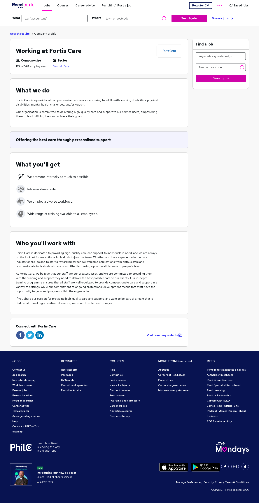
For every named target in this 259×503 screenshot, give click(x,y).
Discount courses (120, 390)
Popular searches (23, 400)
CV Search (67, 380)
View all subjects (120, 385)
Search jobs (189, 18)
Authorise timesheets (220, 374)
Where (96, 18)
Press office (165, 380)
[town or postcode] (135, 18)
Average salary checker (26, 416)
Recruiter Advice (71, 390)
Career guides (118, 405)
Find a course (118, 380)
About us (163, 369)
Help (15, 421)
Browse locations (22, 395)
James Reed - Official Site (223, 405)
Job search (19, 374)
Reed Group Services (219, 380)
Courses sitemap (120, 416)
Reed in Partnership (219, 395)
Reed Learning (216, 390)
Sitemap (17, 431)
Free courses (117, 395)
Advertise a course (121, 411)
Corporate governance (172, 385)
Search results (20, 34)
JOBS (16, 361)
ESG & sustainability (219, 421)
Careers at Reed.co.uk (171, 374)
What (16, 18)
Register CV (200, 5)
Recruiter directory (24, 380)
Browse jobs (222, 18)
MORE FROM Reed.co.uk (175, 361)
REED (211, 361)
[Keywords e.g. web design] (221, 56)
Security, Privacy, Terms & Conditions (226, 482)
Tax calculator (20, 411)
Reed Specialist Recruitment (224, 385)
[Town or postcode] (221, 67)
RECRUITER (69, 361)
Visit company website (164, 335)
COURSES (117, 361)
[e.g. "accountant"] (55, 18)
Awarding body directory (125, 400)
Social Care (61, 66)
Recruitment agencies (74, 385)
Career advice (20, 405)
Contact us (18, 369)
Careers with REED (218, 400)
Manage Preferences (189, 482)
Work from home (22, 385)
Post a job (67, 374)
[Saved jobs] (238, 5)
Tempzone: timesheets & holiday (226, 369)
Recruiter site (69, 369)
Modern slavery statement (174, 390)
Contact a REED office (25, 426)
